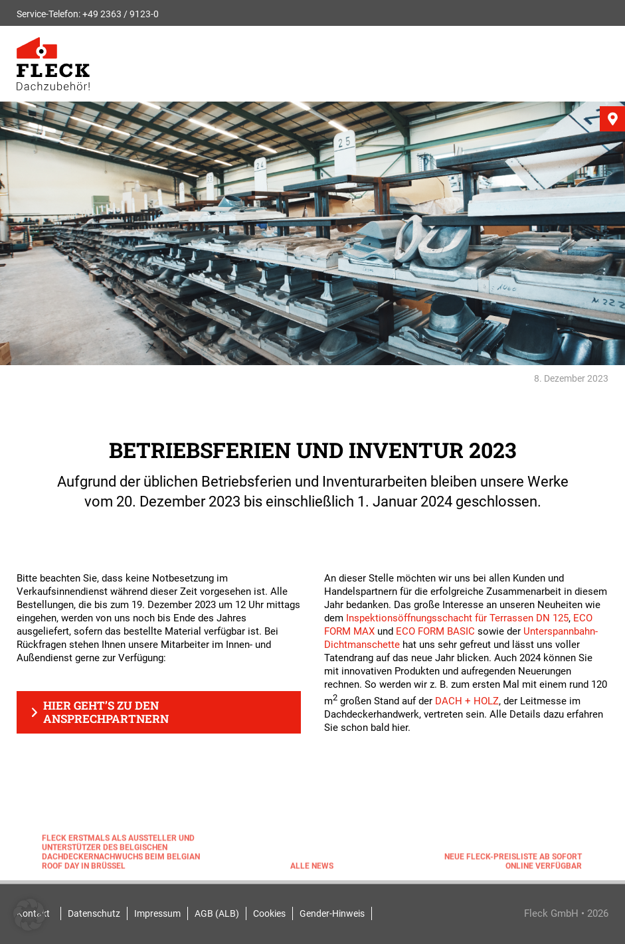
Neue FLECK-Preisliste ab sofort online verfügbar (513, 863)
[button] (29, 915)
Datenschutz (94, 913)
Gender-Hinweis (332, 913)
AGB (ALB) (217, 913)
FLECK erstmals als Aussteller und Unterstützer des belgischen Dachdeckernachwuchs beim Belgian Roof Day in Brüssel (121, 854)
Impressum (157, 913)
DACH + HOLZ (467, 701)
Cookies (269, 913)
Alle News (311, 868)
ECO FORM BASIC (435, 631)
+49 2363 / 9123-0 (120, 14)
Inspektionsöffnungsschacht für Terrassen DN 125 (457, 618)
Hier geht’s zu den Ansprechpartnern (106, 712)
